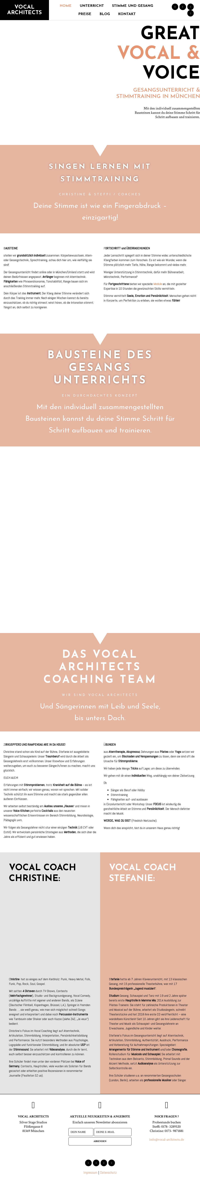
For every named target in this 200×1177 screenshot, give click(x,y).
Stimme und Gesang (132, 6)
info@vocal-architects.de (166, 1139)
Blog (105, 14)
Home (65, 6)
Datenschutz (108, 1172)
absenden (100, 1141)
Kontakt (127, 14)
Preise (84, 14)
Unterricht (92, 6)
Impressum (90, 1172)
